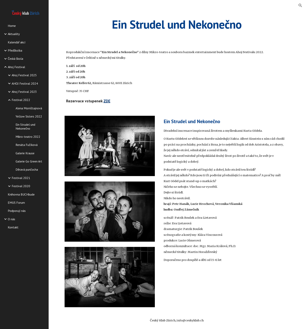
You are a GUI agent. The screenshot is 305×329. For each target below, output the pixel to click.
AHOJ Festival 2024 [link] (25, 83)
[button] (300, 5)
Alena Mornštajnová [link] (29, 108)
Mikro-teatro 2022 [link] (28, 137)
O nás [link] (11, 219)
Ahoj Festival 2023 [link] (24, 92)
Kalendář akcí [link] (16, 42)
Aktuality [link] (14, 34)
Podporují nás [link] (17, 211)
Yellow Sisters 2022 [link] (29, 116)
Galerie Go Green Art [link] (29, 161)
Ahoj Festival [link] (16, 67)
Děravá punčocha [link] (27, 169)
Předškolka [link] (15, 50)
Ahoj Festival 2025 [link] (24, 75)
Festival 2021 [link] (21, 178)
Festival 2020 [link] (21, 186)
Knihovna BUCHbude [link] (21, 194)
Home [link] (12, 26)
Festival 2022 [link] (21, 100)
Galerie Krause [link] (25, 153)
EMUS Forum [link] (16, 202)
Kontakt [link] (13, 227)
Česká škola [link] (15, 59)
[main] (177, 24)
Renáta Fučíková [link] (27, 145)
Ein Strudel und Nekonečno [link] (25, 126)
